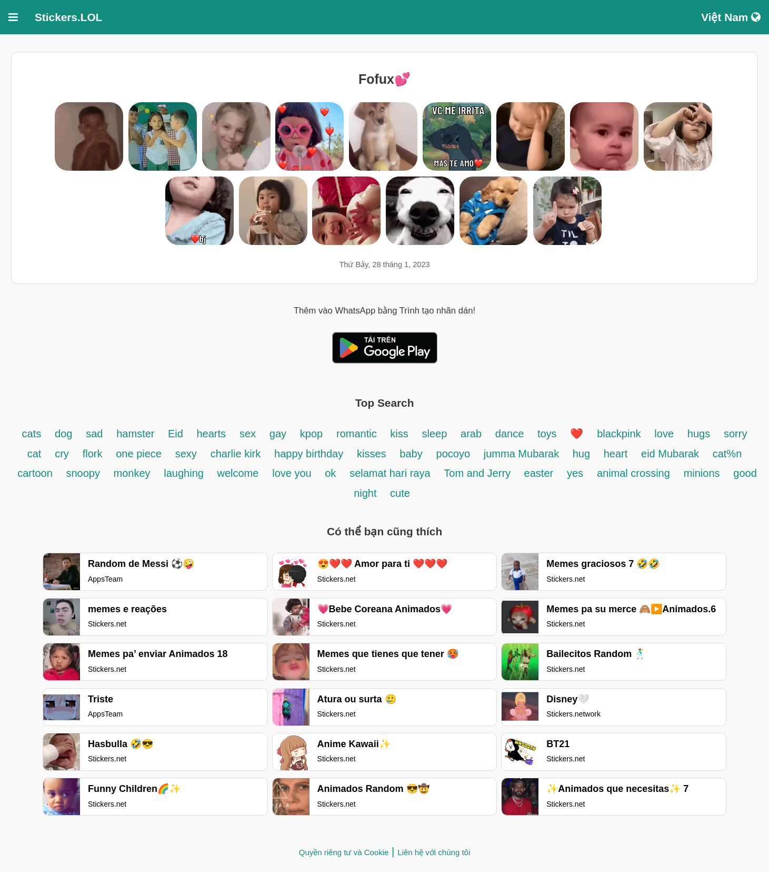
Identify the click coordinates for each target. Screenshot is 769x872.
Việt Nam (731, 17)
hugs (698, 433)
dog (63, 433)
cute (400, 493)
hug (583, 453)
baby (411, 453)
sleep (434, 433)
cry (62, 453)
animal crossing (633, 473)
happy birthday (308, 453)
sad (94, 433)
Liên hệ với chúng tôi (433, 852)
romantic (357, 433)
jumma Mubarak (523, 453)
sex (247, 433)
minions (702, 473)
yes (575, 473)
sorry (735, 433)
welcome (237, 473)
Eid (177, 433)
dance (511, 433)
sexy (186, 453)
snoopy (84, 473)
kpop (311, 433)
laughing (185, 473)
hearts (211, 433)
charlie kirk (236, 453)
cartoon (36, 473)
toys (547, 433)
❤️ (576, 433)
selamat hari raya (389, 473)
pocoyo (453, 453)
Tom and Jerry (478, 473)
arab (471, 433)
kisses (371, 453)
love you (293, 473)
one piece (139, 453)
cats (32, 433)
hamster (136, 433)
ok (330, 473)
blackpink (619, 433)
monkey (131, 473)
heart (616, 453)
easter (539, 473)
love (664, 433)
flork (93, 453)
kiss (399, 433)
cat (34, 453)
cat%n (727, 453)
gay (277, 433)
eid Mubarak (671, 453)
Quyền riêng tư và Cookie (344, 852)
